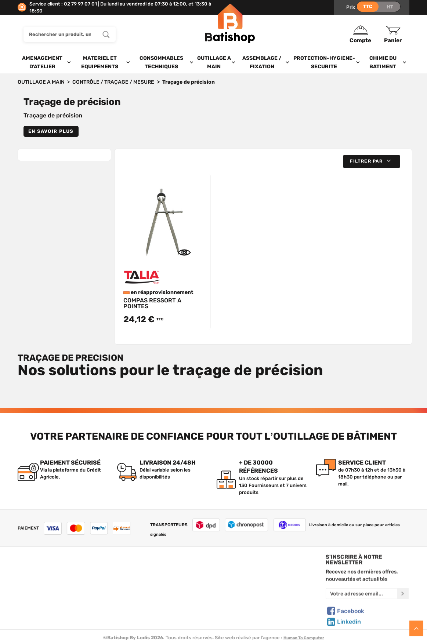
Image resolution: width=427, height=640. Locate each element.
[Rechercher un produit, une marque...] (106, 34)
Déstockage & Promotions (156, 612)
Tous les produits (146, 570)
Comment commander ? (45, 621)
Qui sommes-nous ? (40, 570)
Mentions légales (37, 604)
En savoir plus (51, 131)
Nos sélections (143, 587)
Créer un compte (244, 570)
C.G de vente (32, 596)
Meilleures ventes (146, 604)
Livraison (28, 612)
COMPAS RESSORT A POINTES (152, 303)
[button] (371, 161)
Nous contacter (35, 578)
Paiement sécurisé (246, 604)
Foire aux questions (40, 587)
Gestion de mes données (254, 596)
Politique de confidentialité (256, 587)
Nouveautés (140, 596)
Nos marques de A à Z (150, 578)
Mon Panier (238, 578)
